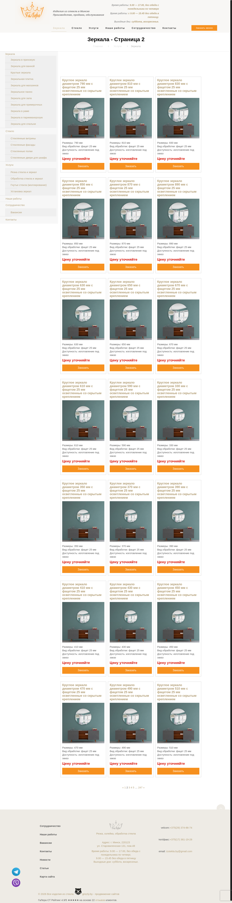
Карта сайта (47, 876)
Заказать (83, 166)
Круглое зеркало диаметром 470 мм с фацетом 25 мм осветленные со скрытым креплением (81, 692)
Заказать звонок (204, 28)
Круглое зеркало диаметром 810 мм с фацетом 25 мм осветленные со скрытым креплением (129, 87)
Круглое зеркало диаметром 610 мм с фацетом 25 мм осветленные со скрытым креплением (81, 389)
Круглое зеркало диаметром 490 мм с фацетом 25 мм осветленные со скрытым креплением (129, 692)
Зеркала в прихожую (23, 59)
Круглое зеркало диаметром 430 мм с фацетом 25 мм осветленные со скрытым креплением (129, 591)
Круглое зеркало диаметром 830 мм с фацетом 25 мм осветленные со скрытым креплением (176, 87)
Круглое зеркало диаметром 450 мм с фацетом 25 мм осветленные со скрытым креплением (176, 591)
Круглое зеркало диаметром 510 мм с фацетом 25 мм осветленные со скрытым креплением (176, 692)
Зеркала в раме (20, 111)
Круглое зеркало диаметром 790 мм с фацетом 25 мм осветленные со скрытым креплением (81, 87)
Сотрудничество (15, 205)
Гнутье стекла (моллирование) (29, 185)
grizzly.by (87, 894)
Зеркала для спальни (23, 123)
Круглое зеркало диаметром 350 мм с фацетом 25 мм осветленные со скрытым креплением (81, 490)
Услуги (9, 164)
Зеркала (10, 54)
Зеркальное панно (21, 91)
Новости (45, 859)
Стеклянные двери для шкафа (29, 157)
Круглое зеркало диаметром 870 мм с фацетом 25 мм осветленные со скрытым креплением (129, 188)
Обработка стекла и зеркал (27, 178)
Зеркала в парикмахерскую (27, 117)
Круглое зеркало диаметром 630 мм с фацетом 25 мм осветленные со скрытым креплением (81, 289)
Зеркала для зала (21, 98)
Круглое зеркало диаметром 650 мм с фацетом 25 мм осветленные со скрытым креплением (129, 289)
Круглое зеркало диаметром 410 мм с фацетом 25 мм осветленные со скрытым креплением (81, 591)
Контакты (11, 219)
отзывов (100, 900)
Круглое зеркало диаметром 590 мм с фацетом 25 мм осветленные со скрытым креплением (129, 389)
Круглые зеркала (20, 72)
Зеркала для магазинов (24, 85)
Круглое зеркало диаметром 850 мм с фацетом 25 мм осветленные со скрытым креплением (81, 188)
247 (140, 787)
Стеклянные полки (21, 151)
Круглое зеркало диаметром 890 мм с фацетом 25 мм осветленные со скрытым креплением (176, 188)
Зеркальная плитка (22, 78)
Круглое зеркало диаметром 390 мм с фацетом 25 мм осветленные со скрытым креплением (176, 490)
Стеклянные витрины (23, 138)
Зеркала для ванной (22, 66)
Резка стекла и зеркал (24, 172)
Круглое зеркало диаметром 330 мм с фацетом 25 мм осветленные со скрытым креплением (176, 389)
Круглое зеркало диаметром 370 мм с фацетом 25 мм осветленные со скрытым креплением (129, 490)
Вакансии (16, 212)
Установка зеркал (21, 191)
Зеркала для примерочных (26, 104)
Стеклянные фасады (23, 144)
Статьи (44, 868)
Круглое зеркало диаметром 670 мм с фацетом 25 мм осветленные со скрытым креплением (176, 289)
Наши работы (14, 198)
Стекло (10, 131)
